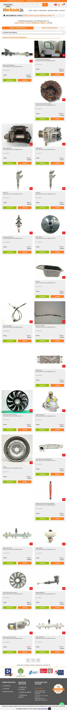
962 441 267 (30, 1)
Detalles (10, 80)
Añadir (24, 80)
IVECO (20, 16)
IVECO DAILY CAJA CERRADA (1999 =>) (39, 16)
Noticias (62, 10)
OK (50, 708)
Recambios (11, 16)
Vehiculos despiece (49, 28)
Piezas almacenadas (18, 28)
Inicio (31, 10)
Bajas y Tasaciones (40, 10)
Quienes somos (53, 10)
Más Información (43, 708)
